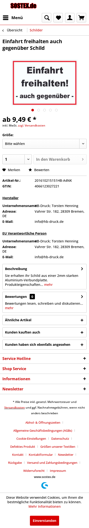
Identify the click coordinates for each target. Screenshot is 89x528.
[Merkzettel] (58, 17)
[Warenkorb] (81, 17)
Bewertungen (16, 296)
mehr (48, 284)
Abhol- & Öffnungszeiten (42, 422)
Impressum (58, 471)
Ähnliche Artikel (18, 320)
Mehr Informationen (44, 506)
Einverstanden (44, 520)
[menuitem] (12, 17)
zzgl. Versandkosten (31, 125)
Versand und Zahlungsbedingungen (52, 462)
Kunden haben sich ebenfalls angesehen (37, 344)
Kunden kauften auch (22, 332)
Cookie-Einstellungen (31, 438)
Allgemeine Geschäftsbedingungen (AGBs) (42, 430)
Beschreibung (16, 268)
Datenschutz (60, 438)
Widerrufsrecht (34, 471)
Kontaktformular (41, 454)
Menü (13, 17)
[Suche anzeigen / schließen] (46, 17)
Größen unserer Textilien (57, 446)
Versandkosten (14, 408)
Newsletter (65, 454)
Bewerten (38, 170)
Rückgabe (15, 462)
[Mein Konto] (70, 17)
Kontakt (17, 454)
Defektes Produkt (22, 446)
